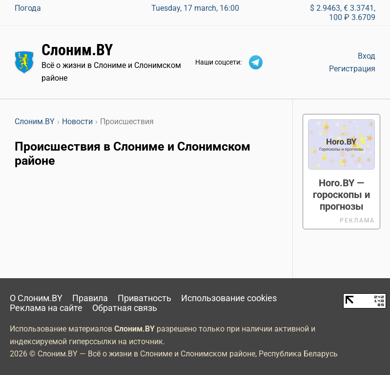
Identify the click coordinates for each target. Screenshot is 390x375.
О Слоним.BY (36, 298)
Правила (90, 298)
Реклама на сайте (46, 308)
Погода (28, 8)
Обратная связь (124, 308)
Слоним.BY (77, 50)
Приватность (144, 298)
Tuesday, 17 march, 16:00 (195, 8)
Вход (366, 56)
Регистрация (352, 68)
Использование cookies (229, 298)
